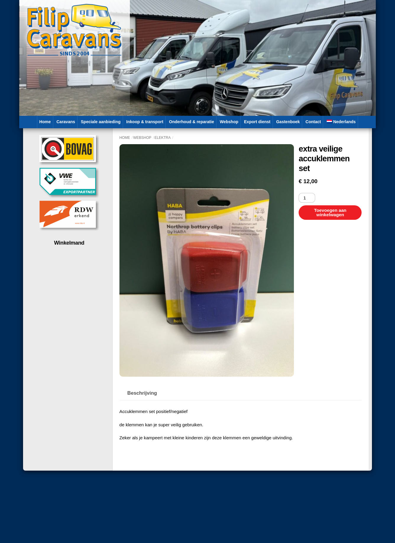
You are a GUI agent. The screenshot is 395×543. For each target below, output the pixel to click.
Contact (313, 121)
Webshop (229, 121)
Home (45, 121)
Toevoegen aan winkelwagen (330, 212)
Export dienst (257, 121)
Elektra (163, 138)
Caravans (65, 121)
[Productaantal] (307, 198)
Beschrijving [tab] (142, 393)
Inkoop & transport (144, 121)
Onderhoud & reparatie (191, 121)
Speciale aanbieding (101, 121)
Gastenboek (288, 121)
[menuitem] (341, 122)
